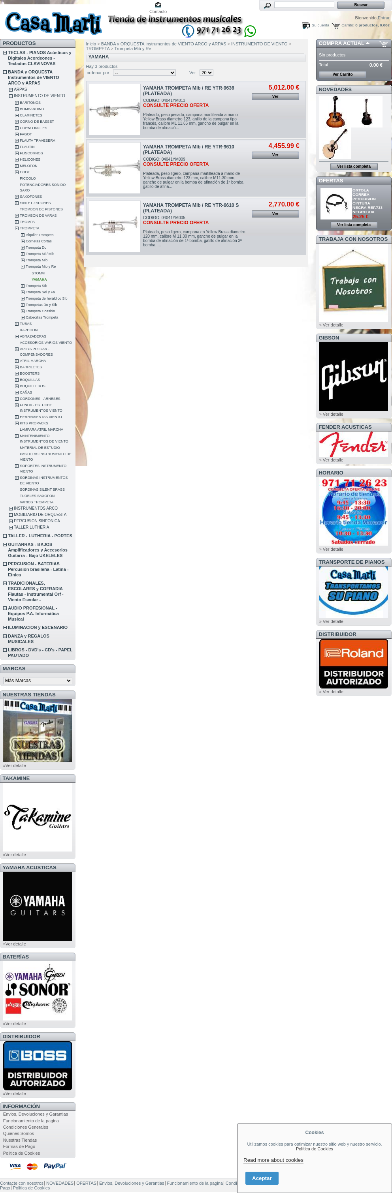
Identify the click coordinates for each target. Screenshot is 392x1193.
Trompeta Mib (36, 260)
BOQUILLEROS (32, 386)
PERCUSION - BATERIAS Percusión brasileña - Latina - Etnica (38, 569)
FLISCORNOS (31, 153)
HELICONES (30, 159)
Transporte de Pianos (352, 562)
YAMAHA (39, 279)
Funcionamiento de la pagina (31, 1120)
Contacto (158, 11)
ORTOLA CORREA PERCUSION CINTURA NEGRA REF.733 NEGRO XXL (367, 201)
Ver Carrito (342, 74)
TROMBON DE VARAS (38, 216)
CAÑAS (26, 392)
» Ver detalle (331, 325)
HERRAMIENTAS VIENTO (41, 417)
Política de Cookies (314, 1148)
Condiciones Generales (25, 1127)
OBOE (25, 172)
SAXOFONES (31, 197)
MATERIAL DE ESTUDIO (40, 448)
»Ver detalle (14, 765)
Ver (192, 72)
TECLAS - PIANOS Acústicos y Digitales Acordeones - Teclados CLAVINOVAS (39, 58)
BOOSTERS (30, 373)
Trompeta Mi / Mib (40, 254)
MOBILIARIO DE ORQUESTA (40, 514)
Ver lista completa (354, 166)
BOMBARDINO (32, 109)
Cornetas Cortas (39, 241)
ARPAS (20, 89)
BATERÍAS (16, 957)
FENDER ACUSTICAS (345, 427)
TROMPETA (29, 228)
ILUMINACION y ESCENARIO (38, 627)
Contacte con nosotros (21, 1183)
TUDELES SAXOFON (37, 496)
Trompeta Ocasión (40, 311)
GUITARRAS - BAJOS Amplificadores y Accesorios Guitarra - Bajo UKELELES (38, 550)
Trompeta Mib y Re (41, 266)
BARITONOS (30, 103)
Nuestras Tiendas (20, 1140)
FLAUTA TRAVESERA (37, 141)
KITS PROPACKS (34, 423)
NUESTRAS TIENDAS (29, 695)
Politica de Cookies (21, 1153)
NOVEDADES (335, 89)
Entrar (384, 17)
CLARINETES (31, 115)
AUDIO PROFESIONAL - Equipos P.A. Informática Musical (33, 613)
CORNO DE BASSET (37, 122)
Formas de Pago (19, 1146)
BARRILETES (31, 367)
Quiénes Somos (18, 1133)
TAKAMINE (16, 778)
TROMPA (27, 222)
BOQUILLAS (30, 380)
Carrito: (347, 25)
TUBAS (26, 324)
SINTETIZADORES (35, 203)
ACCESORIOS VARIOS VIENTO (46, 343)
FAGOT (26, 134)
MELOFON (29, 166)
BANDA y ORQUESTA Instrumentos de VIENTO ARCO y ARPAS (33, 77)
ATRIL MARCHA (33, 361)
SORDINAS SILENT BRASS (42, 489)
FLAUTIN (27, 147)
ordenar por (98, 72)
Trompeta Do (36, 247)
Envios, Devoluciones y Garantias (35, 1114)
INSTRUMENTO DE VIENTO (39, 96)
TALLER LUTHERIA (31, 527)
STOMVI (38, 273)
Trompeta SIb (36, 286)
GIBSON (329, 338)
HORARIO (331, 473)
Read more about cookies (273, 1160)
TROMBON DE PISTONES (41, 209)
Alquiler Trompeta (40, 235)
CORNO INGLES (33, 128)
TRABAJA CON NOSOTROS (353, 239)
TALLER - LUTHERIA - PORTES (40, 535)
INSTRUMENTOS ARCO (36, 508)
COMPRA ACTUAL (341, 43)
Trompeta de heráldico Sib (46, 298)
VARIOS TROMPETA (36, 502)
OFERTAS (331, 181)
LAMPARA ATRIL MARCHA (41, 429)
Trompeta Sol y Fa (40, 292)
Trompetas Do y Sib (41, 305)
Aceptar (262, 1178)
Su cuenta (320, 25)
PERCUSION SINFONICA (37, 521)
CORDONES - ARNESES (40, 399)
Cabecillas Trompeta (42, 317)
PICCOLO (28, 178)
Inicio (91, 43)
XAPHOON (29, 330)
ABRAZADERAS (33, 336)
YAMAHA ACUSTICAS (30, 867)
